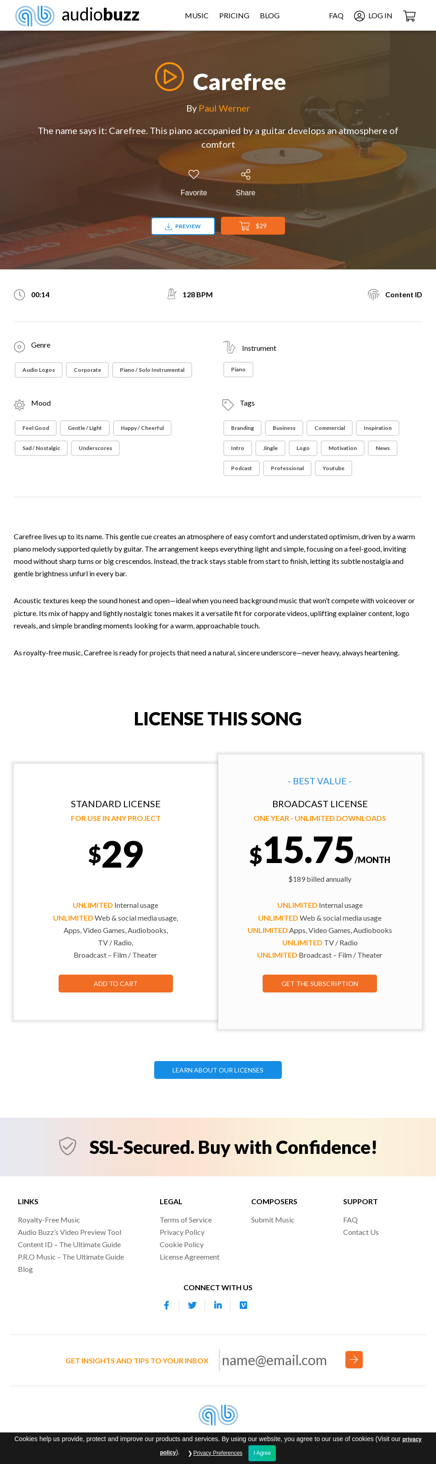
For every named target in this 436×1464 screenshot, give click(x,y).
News (383, 448)
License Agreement (190, 1256)
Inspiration (378, 427)
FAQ (336, 15)
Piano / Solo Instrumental (152, 369)
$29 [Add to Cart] (253, 226)
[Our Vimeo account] (243, 1305)
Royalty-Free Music (49, 1219)
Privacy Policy (182, 1232)
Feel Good (35, 427)
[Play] (167, 76)
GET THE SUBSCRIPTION (319, 983)
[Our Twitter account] (192, 1305)
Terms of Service (186, 1219)
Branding (242, 427)
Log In (373, 15)
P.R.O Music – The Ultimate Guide (71, 1256)
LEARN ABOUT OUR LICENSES (218, 1070)
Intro (237, 448)
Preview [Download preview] (183, 226)
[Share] (245, 183)
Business (284, 427)
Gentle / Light (85, 427)
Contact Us (361, 1232)
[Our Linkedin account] (218, 1305)
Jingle (270, 448)
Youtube (333, 468)
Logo (303, 448)
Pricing (234, 15)
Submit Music (273, 1219)
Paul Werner (224, 107)
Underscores (95, 448)
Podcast (241, 468)
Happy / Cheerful (142, 427)
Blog (270, 15)
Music (197, 15)
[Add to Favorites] (194, 183)
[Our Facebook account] (166, 1305)
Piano (238, 369)
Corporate (87, 369)
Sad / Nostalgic (41, 448)
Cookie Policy (182, 1244)
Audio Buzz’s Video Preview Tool (69, 1232)
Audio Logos (38, 369)
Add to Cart (116, 983)
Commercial (329, 427)
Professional (287, 468)
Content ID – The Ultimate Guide (69, 1244)
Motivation (342, 448)
